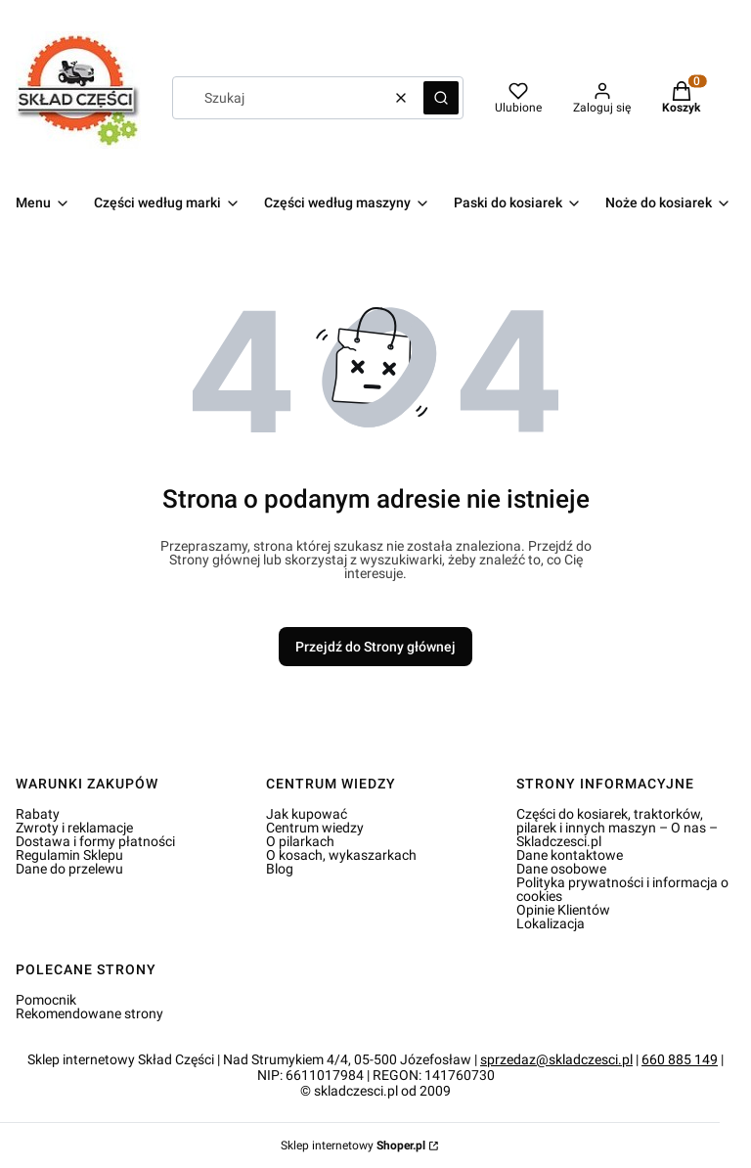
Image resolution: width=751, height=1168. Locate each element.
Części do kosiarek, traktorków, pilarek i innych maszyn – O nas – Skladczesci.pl (617, 827)
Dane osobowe (561, 868)
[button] (441, 97)
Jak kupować (306, 814)
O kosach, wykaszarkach (341, 855)
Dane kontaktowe (569, 855)
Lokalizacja (550, 923)
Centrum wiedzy (315, 827)
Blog (279, 868)
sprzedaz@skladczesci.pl (556, 1059)
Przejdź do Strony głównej (375, 646)
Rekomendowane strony (89, 1013)
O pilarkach (300, 841)
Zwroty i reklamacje (74, 827)
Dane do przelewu (69, 868)
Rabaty (38, 814)
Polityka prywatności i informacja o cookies (622, 889)
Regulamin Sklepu (69, 855)
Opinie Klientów (563, 910)
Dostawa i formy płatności (95, 841)
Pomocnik (46, 1000)
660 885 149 (679, 1059)
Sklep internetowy (353, 1145)
